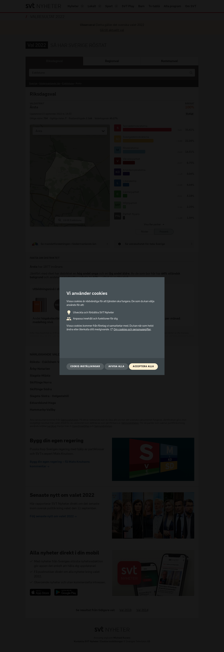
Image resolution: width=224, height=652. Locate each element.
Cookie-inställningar (85, 366)
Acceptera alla (143, 366)
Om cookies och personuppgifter (130, 329)
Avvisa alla (116, 366)
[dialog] (111, 326)
